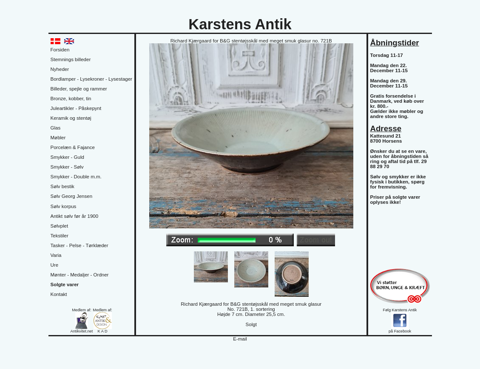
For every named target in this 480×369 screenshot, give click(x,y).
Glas (56, 127)
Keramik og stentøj (71, 118)
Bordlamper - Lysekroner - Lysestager (91, 79)
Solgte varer (65, 284)
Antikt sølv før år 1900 (75, 216)
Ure (55, 265)
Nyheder (60, 69)
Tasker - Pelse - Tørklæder (79, 245)
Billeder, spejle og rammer (79, 88)
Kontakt (59, 294)
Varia (56, 255)
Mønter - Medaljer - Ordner (80, 274)
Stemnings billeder (71, 59)
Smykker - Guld (67, 157)
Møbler (58, 137)
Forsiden (60, 49)
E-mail (240, 338)
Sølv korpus (64, 206)
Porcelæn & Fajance (73, 147)
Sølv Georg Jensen (72, 196)
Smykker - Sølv (67, 166)
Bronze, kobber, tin (71, 98)
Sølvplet (59, 225)
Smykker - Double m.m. (76, 176)
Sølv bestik (62, 186)
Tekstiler (59, 235)
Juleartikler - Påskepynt (76, 108)
